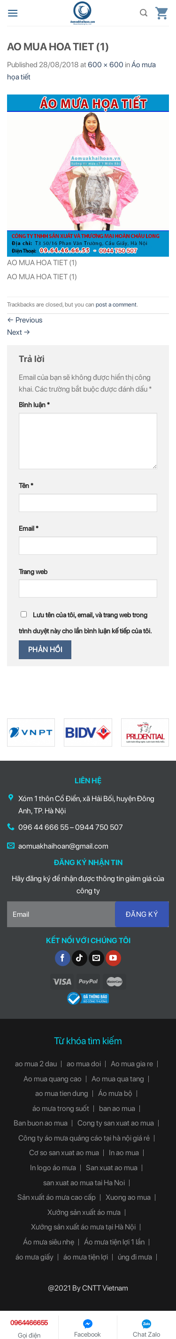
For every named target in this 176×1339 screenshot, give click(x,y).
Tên (26, 485)
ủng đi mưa (135, 1256)
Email (28, 528)
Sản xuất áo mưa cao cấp (56, 1197)
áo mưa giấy (34, 1256)
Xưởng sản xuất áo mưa (84, 1212)
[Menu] (12, 12)
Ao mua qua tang (118, 1078)
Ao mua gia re (132, 1063)
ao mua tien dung (61, 1093)
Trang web (33, 571)
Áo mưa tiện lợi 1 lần (114, 1241)
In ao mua (124, 1152)
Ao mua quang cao (52, 1078)
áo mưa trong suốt (60, 1108)
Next (19, 332)
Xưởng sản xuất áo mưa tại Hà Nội (83, 1226)
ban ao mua (117, 1108)
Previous (24, 319)
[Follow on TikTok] (79, 958)
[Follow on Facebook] (62, 958)
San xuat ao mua (112, 1167)
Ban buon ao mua (41, 1122)
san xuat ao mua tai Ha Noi (84, 1182)
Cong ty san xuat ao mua (115, 1122)
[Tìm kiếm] (143, 13)
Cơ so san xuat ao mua (64, 1152)
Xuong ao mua (128, 1197)
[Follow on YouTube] (113, 958)
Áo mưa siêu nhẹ (48, 1241)
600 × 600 (105, 64)
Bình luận (34, 405)
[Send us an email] (96, 958)
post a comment (116, 304)
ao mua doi (84, 1063)
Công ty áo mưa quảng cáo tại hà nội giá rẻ (84, 1138)
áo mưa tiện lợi (85, 1256)
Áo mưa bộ (115, 1093)
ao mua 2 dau (36, 1063)
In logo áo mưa (53, 1167)
